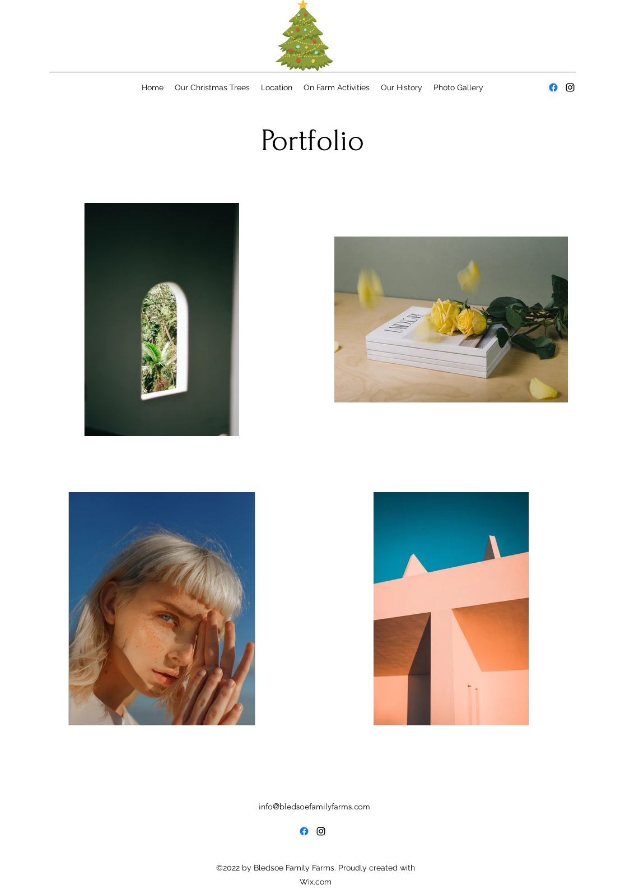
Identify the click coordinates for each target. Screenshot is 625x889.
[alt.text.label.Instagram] (570, 87)
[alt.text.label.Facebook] (553, 87)
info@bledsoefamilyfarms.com (314, 806)
